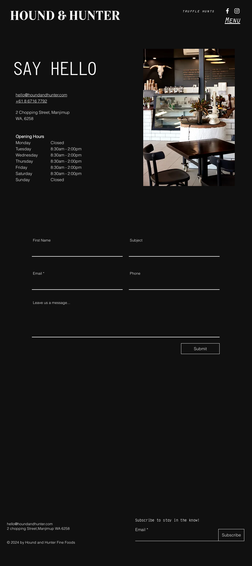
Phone (135, 273)
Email (37, 273)
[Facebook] (227, 10)
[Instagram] (236, 10)
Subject (136, 240)
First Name (42, 240)
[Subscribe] (231, 535)
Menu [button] (232, 20)
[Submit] (200, 348)
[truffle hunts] (199, 11)
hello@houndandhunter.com (30, 524)
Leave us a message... (51, 302)
